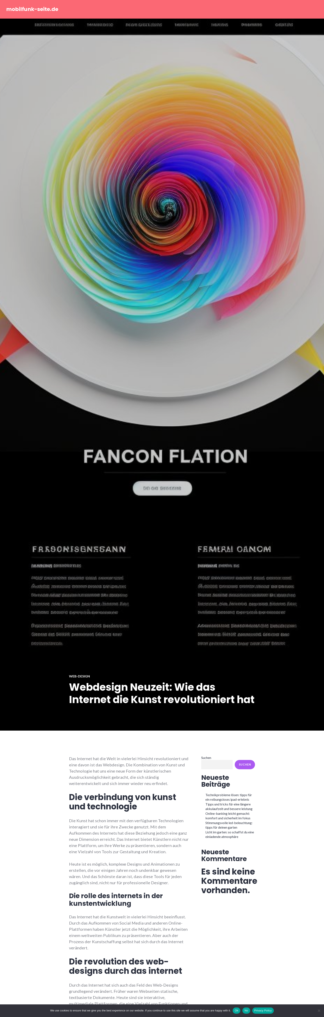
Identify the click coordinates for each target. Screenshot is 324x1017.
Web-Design (79, 676)
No (246, 1010)
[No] (319, 1011)
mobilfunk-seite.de (32, 9)
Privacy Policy (263, 1010)
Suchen (206, 758)
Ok (236, 1010)
